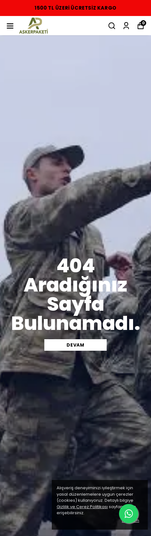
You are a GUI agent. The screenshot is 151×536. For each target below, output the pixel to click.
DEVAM (75, 345)
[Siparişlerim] (126, 26)
